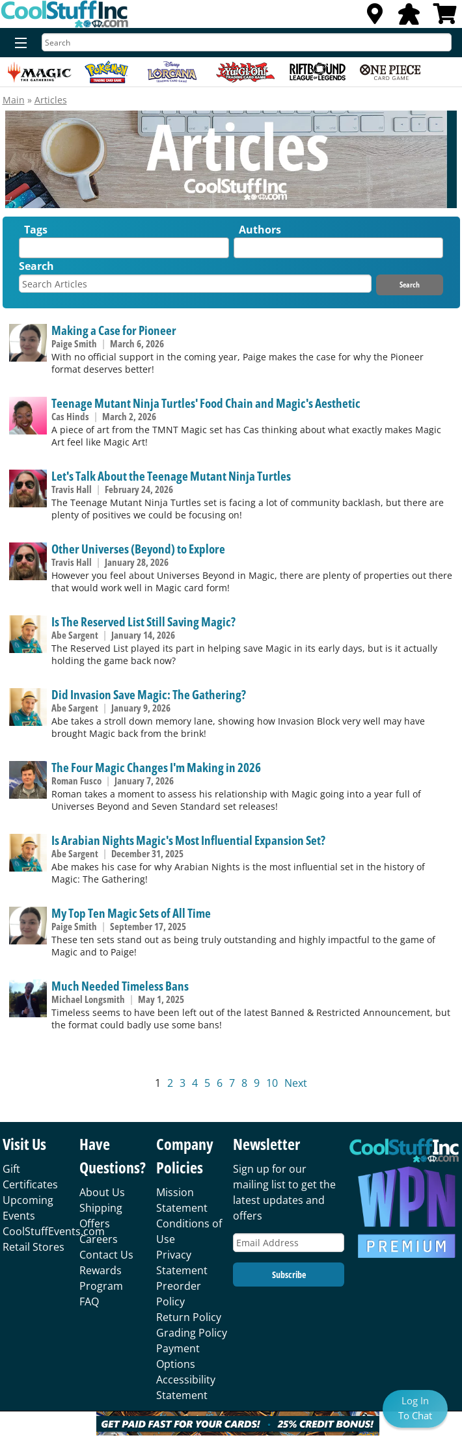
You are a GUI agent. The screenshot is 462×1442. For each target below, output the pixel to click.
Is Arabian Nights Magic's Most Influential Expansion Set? (188, 840)
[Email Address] (288, 1242)
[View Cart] (445, 17)
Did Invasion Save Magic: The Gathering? (148, 694)
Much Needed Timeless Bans (120, 986)
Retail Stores (33, 1247)
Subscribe (289, 1274)
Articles (50, 100)
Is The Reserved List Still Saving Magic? (143, 621)
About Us (102, 1192)
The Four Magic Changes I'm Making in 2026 (156, 767)
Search (36, 266)
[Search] (247, 42)
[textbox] (26, 250)
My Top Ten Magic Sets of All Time (131, 913)
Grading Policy (191, 1333)
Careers (98, 1239)
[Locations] (375, 17)
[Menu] (18, 44)
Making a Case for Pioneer (113, 330)
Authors (260, 229)
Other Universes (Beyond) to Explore (138, 548)
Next (295, 1083)
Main (14, 100)
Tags (36, 229)
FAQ (89, 1301)
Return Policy (188, 1317)
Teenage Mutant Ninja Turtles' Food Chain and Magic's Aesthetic (205, 403)
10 (272, 1083)
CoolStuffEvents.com (54, 1231)
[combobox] (123, 247)
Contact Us (106, 1255)
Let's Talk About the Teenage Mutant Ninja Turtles (171, 476)
